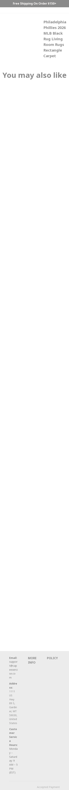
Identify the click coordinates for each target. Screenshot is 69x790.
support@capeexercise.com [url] (13, 669)
